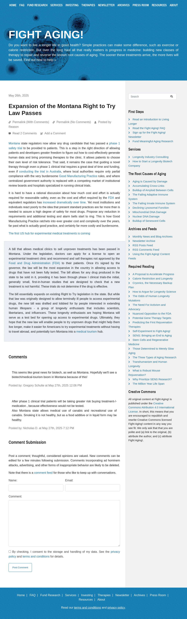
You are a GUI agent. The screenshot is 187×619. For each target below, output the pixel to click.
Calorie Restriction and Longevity (153, 278)
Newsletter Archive (144, 240)
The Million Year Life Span (148, 383)
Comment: (15, 496)
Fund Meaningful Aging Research (153, 141)
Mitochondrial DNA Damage (149, 212)
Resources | (88, 599)
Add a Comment (55, 133)
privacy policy (116, 607)
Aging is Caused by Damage (150, 181)
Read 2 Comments (25, 133)
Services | (72, 595)
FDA (111, 197)
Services (56, 5)
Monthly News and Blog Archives (152, 236)
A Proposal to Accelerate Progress (153, 274)
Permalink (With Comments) (30, 122)
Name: (13, 480)
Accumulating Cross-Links (148, 185)
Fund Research (37, 5)
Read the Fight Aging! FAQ (149, 128)
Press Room (141, 5)
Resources (159, 5)
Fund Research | (52, 595)
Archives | (141, 595)
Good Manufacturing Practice (78, 176)
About (174, 5)
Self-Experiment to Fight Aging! (151, 331)
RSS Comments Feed (146, 249)
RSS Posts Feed (143, 245)
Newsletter (106, 5)
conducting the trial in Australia (40, 171)
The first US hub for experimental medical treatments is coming (49, 233)
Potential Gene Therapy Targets (152, 317)
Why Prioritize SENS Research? (152, 379)
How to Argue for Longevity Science (154, 291)
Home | (23, 595)
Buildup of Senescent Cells (149, 220)
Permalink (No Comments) (73, 122)
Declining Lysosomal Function (151, 207)
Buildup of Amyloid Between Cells (153, 190)
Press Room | (160, 595)
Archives (123, 5)
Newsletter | (124, 595)
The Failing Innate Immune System (154, 203)
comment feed (43, 472)
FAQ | (34, 595)
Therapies (88, 5)
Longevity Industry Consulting (151, 156)
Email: (69, 480)
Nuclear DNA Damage (146, 216)
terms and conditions (36, 556)
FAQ (21, 5)
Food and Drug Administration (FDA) (34, 263)
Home (12, 5)
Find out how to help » (40, 60)
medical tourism (86, 331)
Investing (72, 5)
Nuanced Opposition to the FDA (152, 313)
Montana (14, 143)
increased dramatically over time (64, 202)
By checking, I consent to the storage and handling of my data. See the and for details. (64, 554)
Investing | (89, 595)
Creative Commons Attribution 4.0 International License (151, 407)
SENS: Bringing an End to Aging (152, 335)
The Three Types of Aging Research (154, 357)
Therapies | (106, 595)
